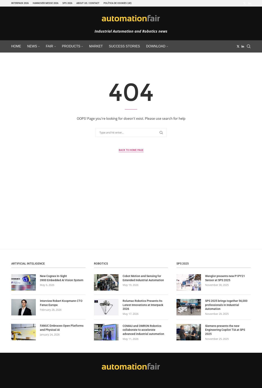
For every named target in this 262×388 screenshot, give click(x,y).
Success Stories (124, 46)
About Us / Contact (87, 3)
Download (155, 46)
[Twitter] (244, 3)
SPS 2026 (67, 3)
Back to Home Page (131, 150)
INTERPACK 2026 (20, 3)
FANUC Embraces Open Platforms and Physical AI (62, 327)
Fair (49, 46)
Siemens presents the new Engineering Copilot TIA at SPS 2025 (225, 330)
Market (96, 46)
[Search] (249, 46)
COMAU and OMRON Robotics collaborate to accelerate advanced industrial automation (143, 330)
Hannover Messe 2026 (45, 3)
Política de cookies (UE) (118, 3)
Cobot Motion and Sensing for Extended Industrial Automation (143, 278)
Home (16, 46)
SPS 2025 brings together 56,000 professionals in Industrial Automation (226, 304)
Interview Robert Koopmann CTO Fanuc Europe (61, 303)
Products (71, 46)
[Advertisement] (131, 210)
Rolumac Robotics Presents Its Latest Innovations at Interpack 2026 (143, 304)
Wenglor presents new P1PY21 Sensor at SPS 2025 (225, 278)
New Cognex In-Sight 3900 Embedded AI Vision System (61, 278)
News (32, 46)
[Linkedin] (249, 3)
